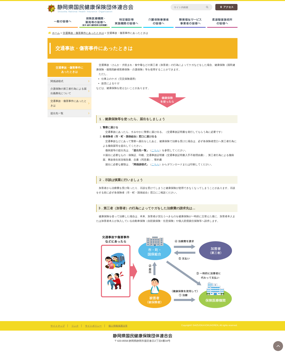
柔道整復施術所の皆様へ (222, 22)
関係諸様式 (56, 81)
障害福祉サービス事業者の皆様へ (190, 22)
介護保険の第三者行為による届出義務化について (68, 91)
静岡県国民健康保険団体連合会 (95, 8)
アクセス (226, 7)
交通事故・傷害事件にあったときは (68, 103)
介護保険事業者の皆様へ (158, 22)
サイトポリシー (93, 325)
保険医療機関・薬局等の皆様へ (94, 22)
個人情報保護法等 (117, 325)
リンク (75, 325)
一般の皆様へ (63, 22)
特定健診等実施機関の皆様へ (126, 22)
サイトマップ (57, 325)
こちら (155, 150)
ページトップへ (278, 346)
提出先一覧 (56, 113)
